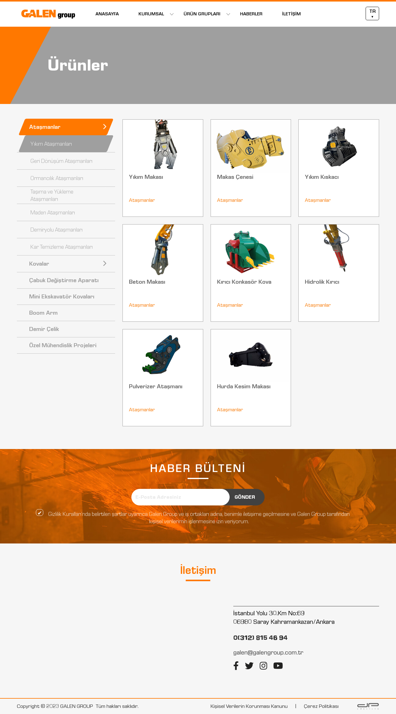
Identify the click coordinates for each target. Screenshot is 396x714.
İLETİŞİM (291, 14)
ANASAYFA (107, 14)
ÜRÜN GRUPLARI (202, 14)
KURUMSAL (151, 14)
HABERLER (251, 14)
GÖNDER (245, 497)
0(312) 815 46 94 (260, 637)
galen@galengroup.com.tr (268, 652)
